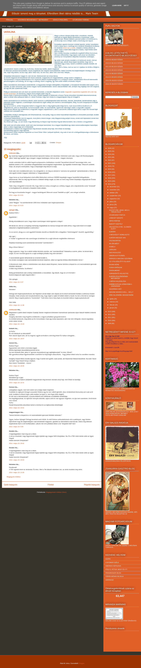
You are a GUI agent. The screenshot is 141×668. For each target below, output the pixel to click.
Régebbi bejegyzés (92, 485)
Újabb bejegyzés (10, 485)
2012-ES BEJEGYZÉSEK (114, 70)
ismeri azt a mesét (69, 48)
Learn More (116, 5)
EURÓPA (112, 232)
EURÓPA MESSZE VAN (117, 238)
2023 (110, 157)
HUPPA (108, 559)
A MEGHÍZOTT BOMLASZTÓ (119, 235)
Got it (126, 5)
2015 (110, 181)
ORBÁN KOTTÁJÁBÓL (117, 255)
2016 (110, 178)
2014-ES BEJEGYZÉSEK (114, 77)
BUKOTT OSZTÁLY (116, 224)
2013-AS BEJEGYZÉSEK (114, 73)
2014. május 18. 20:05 (16, 366)
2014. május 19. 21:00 (16, 472)
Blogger (81, 663)
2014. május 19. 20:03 (16, 460)
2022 (110, 160)
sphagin (12, 210)
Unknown (12, 153)
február (112, 305)
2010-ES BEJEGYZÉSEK (114, 63)
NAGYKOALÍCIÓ (115, 252)
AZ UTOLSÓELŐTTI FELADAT (119, 261)
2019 (110, 169)
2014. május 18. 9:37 (16, 282)
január (112, 308)
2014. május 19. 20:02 (16, 443)
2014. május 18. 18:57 (16, 338)
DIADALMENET (114, 270)
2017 (110, 175)
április (112, 299)
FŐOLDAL (9, 20)
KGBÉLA (112, 247)
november (113, 190)
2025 (110, 151)
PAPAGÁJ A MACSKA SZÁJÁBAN (120, 258)
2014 (110, 184)
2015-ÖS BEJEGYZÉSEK (114, 80)
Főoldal (51, 485)
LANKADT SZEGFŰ (116, 218)
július (112, 201)
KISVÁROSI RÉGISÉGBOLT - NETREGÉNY (33, 20)
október (112, 193)
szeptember (114, 195)
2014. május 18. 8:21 (16, 195)
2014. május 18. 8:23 (16, 205)
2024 (110, 154)
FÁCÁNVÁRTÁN (115, 241)
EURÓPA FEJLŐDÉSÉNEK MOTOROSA (118, 277)
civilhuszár (13, 310)
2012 (110, 314)
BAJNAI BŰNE (114, 264)
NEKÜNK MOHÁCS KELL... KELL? (121, 292)
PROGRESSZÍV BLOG (113, 573)
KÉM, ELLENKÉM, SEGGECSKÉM (121, 295)
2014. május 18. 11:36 (16, 305)
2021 (110, 163)
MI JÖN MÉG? (114, 243)
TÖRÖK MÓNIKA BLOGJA (114, 576)
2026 (110, 148)
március (112, 302)
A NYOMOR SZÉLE (112, 562)
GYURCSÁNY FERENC (81, 20)
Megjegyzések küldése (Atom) (56, 492)
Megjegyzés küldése (14, 477)
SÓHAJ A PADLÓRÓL (60, 20)
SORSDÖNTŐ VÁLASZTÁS (118, 273)
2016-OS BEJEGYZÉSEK (114, 84)
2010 (110, 320)
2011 (110, 317)
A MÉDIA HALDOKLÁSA (117, 281)
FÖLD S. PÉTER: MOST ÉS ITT (116, 569)
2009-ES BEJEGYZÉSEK (114, 60)
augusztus (113, 199)
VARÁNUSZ (109, 580)
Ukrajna (58, 143)
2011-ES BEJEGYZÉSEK (114, 66)
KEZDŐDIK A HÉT (115, 289)
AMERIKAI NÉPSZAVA (113, 566)
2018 (110, 172)
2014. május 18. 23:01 (16, 408)
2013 (110, 311)
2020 (110, 166)
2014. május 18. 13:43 (16, 324)
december (113, 187)
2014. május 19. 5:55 (16, 427)
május (112, 207)
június (112, 204)
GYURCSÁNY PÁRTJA (117, 215)
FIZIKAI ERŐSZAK (115, 267)
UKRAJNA (112, 249)
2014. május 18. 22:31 (16, 382)
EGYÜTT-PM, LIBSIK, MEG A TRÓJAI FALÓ (119, 211)
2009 (110, 323)
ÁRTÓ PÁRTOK (114, 221)
